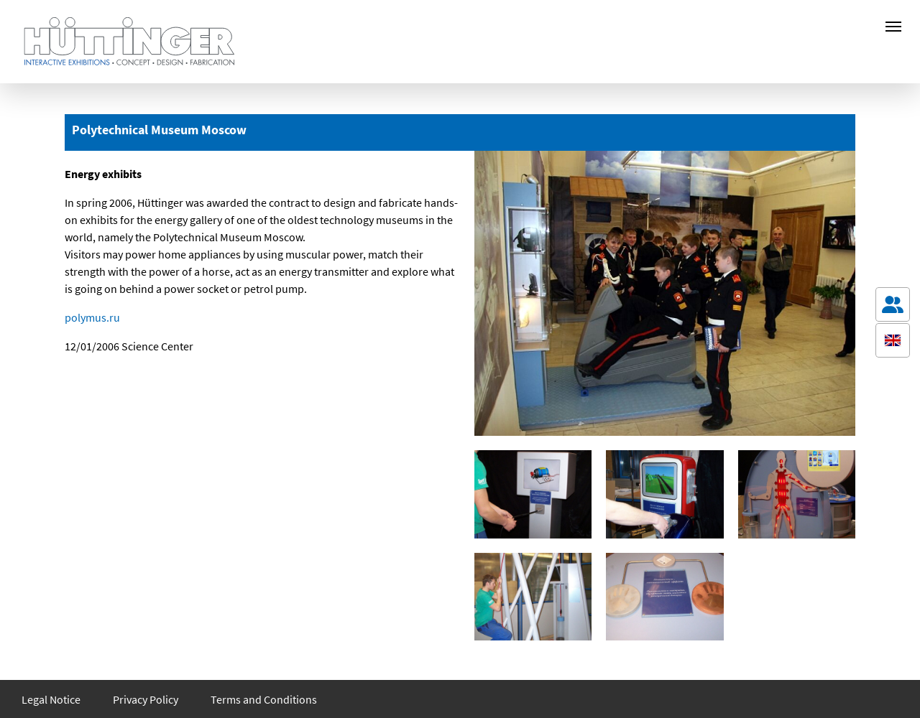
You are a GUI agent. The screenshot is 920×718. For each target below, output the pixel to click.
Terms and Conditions (264, 699)
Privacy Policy (145, 699)
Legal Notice (51, 699)
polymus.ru (92, 317)
